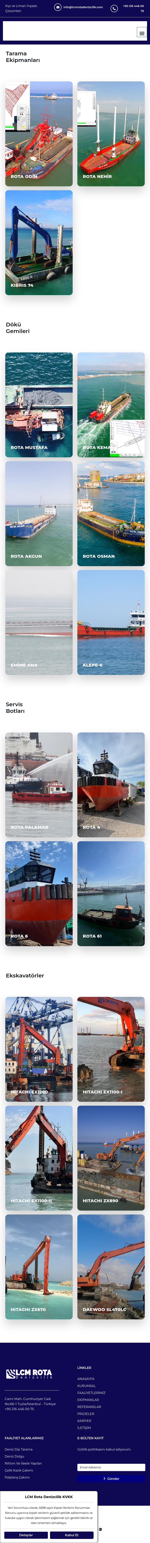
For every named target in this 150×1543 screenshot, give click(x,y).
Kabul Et (72, 1535)
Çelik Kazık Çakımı (19, 1470)
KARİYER (84, 1421)
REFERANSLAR (89, 1407)
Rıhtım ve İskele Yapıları (23, 1463)
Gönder (111, 1479)
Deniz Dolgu (14, 1456)
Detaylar (26, 1535)
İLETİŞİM (84, 1428)
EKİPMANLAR (88, 1400)
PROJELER (85, 1414)
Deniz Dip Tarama (19, 1449)
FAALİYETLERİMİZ (91, 1393)
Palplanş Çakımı (17, 1477)
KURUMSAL (86, 1386)
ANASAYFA (86, 1379)
